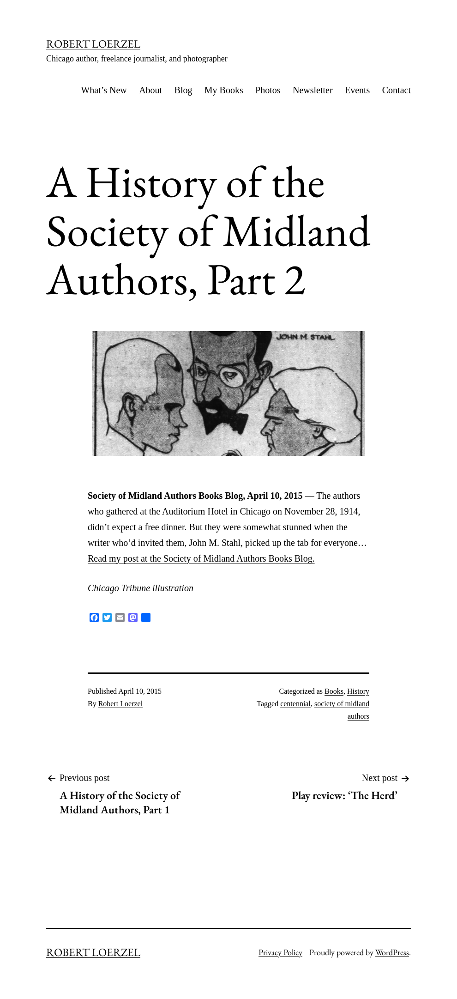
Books (334, 691)
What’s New (103, 90)
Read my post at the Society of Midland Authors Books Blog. (201, 558)
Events (357, 90)
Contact (396, 90)
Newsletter (313, 90)
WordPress (392, 952)
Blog (183, 90)
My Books (223, 90)
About (150, 90)
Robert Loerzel (120, 704)
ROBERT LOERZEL (93, 43)
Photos (267, 90)
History (358, 691)
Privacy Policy (280, 952)
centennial (295, 704)
